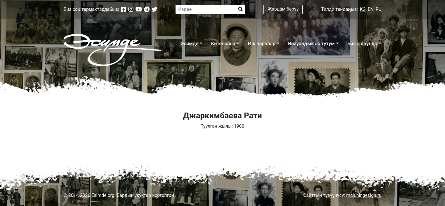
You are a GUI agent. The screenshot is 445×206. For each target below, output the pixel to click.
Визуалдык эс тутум (311, 43)
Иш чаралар (261, 43)
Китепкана (223, 43)
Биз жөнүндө (362, 43)
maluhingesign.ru (363, 195)
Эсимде (189, 43)
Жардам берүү (283, 9)
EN (371, 9)
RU (378, 9)
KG (363, 9)
